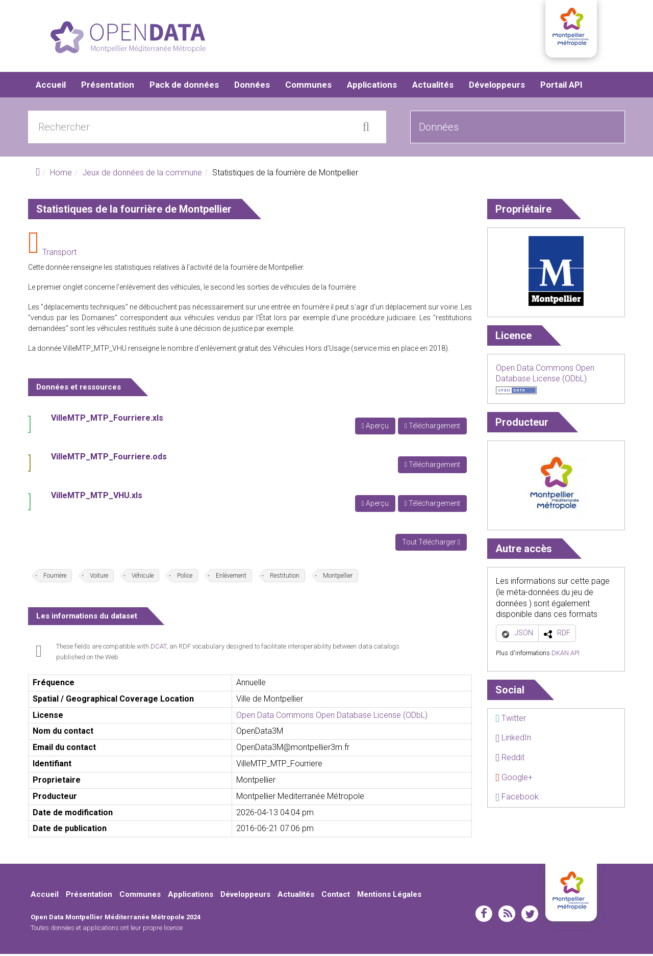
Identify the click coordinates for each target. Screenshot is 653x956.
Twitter (510, 720)
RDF (563, 635)
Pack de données (184, 87)
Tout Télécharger (431, 544)
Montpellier (338, 577)
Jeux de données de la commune (142, 174)
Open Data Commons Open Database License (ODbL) (332, 716)
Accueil (51, 87)
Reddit (509, 759)
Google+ (514, 779)
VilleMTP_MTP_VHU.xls (96, 497)
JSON (524, 635)
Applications (372, 87)
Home (61, 174)
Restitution (284, 577)
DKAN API (565, 655)
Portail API (561, 87)
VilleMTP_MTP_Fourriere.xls (107, 420)
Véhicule (143, 577)
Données (252, 87)
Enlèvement (231, 577)
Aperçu (375, 428)
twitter (529, 916)
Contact (335, 896)
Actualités (433, 87)
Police (184, 577)
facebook (483, 916)
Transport (59, 254)
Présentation (107, 87)
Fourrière (54, 577)
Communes (308, 87)
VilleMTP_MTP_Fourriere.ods (109, 458)
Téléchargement (432, 428)
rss (506, 916)
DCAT (158, 648)
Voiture (99, 577)
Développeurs (497, 87)
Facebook (517, 799)
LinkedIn (513, 739)
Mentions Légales (389, 896)
